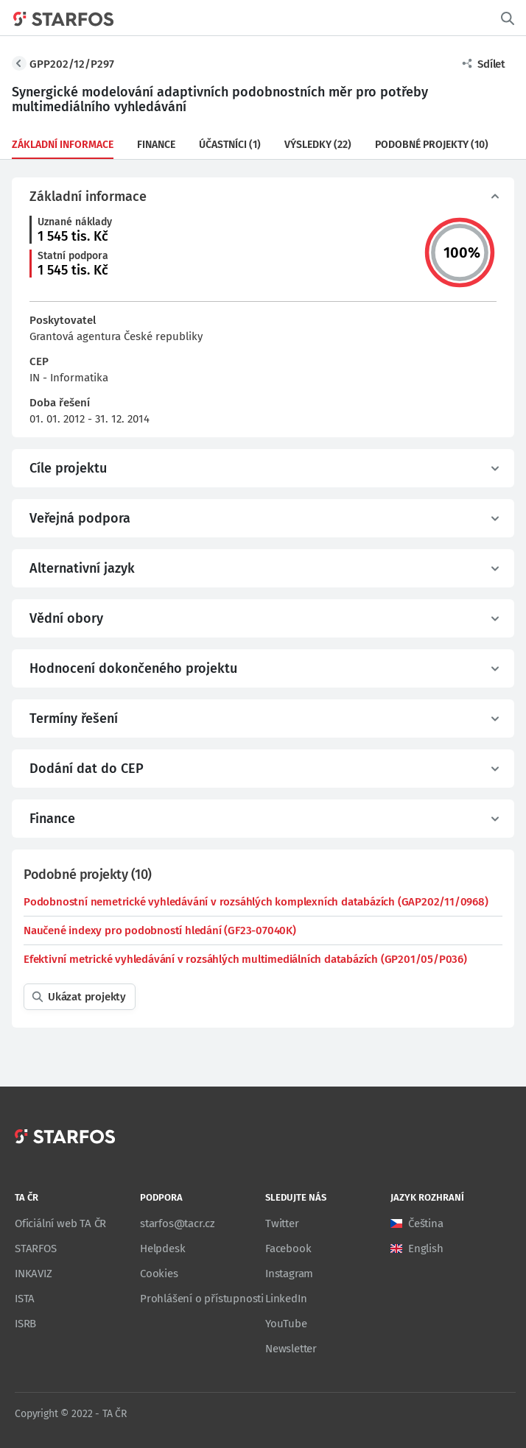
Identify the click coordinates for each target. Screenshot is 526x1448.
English (425, 1248)
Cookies (159, 1273)
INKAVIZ (33, 1273)
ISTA (25, 1298)
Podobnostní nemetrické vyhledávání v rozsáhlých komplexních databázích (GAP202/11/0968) (256, 901)
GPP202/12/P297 (71, 64)
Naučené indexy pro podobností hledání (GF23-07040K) (160, 930)
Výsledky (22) (317, 144)
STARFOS (36, 1248)
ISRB (25, 1323)
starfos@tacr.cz (177, 1223)
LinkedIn (285, 1298)
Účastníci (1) (230, 144)
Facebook (288, 1248)
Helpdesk (162, 1248)
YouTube (286, 1323)
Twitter (282, 1223)
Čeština (425, 1223)
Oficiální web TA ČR (60, 1223)
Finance (156, 144)
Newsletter (291, 1348)
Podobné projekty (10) (431, 144)
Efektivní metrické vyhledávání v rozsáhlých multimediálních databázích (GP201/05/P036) (245, 959)
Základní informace (62, 144)
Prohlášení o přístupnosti (202, 1298)
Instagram (289, 1273)
